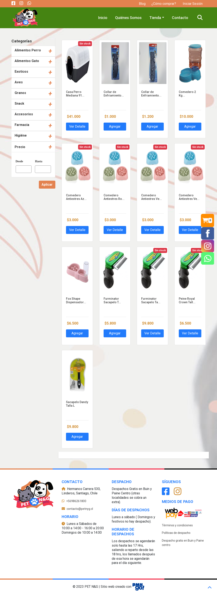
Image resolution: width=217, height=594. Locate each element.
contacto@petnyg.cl (80, 508)
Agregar (115, 126)
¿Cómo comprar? (163, 4)
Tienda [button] (155, 17)
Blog (142, 4)
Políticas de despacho (176, 532)
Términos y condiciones (177, 525)
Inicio (102, 17)
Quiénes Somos (128, 17)
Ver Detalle (77, 126)
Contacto (180, 17)
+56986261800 (76, 501)
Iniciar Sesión (192, 4)
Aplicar (47, 185)
